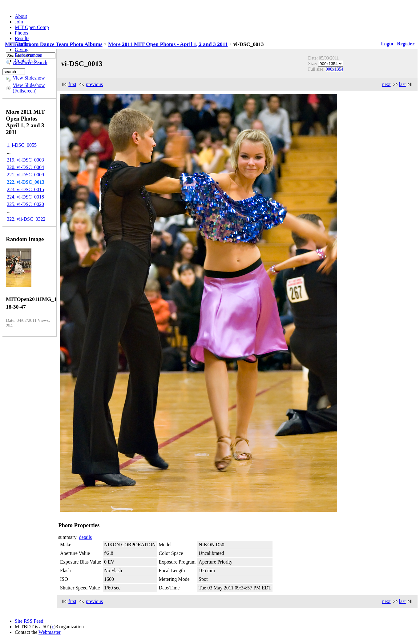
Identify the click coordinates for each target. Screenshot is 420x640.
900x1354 (335, 69)
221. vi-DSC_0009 (25, 174)
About (21, 16)
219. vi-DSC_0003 (25, 159)
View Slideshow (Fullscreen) (29, 88)
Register (405, 43)
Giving (21, 49)
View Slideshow (29, 77)
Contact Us (26, 60)
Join (19, 21)
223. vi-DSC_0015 (25, 189)
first (72, 84)
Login (387, 43)
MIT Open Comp (32, 27)
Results (22, 38)
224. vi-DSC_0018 (25, 196)
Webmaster (49, 632)
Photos (21, 32)
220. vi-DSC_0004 (25, 167)
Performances (28, 55)
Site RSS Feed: (30, 621)
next (386, 84)
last (402, 84)
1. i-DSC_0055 (22, 145)
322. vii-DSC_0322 (26, 219)
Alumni (22, 44)
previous (94, 84)
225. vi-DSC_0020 (25, 204)
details (85, 537)
